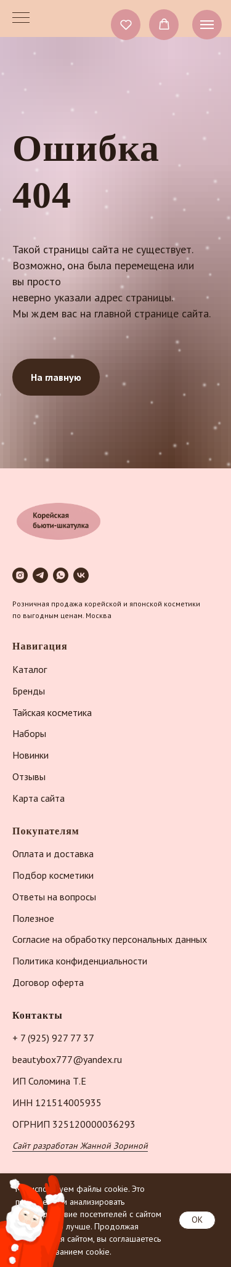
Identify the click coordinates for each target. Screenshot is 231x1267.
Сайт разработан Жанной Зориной (80, 1145)
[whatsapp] (60, 575)
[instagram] (20, 575)
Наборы (29, 733)
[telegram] (40, 575)
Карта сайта (38, 798)
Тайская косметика (52, 712)
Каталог (29, 669)
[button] (126, 24)
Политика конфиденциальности (79, 961)
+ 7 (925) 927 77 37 (53, 1038)
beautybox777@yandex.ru (67, 1059)
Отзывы (29, 776)
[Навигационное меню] (207, 24)
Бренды (28, 691)
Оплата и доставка (53, 853)
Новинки (30, 755)
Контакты (37, 1015)
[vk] (81, 575)
